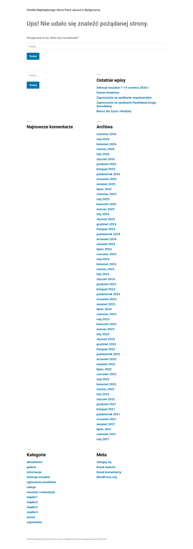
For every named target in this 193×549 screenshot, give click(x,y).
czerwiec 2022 (106, 374)
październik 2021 (108, 414)
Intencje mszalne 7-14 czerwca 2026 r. (122, 87)
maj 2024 (102, 259)
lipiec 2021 (104, 429)
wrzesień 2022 (106, 359)
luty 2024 (102, 274)
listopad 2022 (105, 349)
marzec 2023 (105, 329)
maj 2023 (102, 319)
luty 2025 (102, 214)
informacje (34, 472)
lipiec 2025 (104, 189)
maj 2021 (102, 439)
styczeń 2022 (105, 399)
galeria (31, 467)
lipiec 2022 (104, 369)
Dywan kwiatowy (107, 92)
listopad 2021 (105, 409)
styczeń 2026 (105, 159)
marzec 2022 (105, 389)
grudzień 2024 (106, 224)
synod (31, 517)
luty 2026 (102, 154)
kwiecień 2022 (106, 384)
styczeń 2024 (105, 279)
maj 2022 (102, 379)
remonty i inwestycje (41, 492)
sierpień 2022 (105, 364)
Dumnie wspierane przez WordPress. (91, 539)
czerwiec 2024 (106, 254)
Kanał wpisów (105, 467)
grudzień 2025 (106, 164)
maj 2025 (102, 199)
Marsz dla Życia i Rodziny (113, 111)
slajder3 (32, 507)
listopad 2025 (105, 169)
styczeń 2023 (105, 339)
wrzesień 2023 (106, 299)
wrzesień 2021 (106, 419)
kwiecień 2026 (106, 144)
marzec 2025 (105, 209)
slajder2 (32, 502)
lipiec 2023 (104, 309)
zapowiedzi (34, 522)
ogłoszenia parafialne (41, 482)
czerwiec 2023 (106, 314)
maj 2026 (102, 139)
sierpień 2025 (105, 184)
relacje (31, 487)
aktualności (35, 462)
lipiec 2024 (104, 249)
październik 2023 (108, 294)
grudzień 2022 (106, 344)
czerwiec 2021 (106, 434)
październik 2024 (108, 234)
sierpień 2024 (105, 244)
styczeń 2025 (105, 219)
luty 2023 (102, 334)
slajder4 (32, 512)
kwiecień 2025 (106, 204)
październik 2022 (108, 354)
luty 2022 (102, 394)
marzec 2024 (105, 269)
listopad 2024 (105, 229)
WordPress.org (106, 477)
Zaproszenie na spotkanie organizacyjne (124, 97)
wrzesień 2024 (106, 239)
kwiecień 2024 (106, 264)
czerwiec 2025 (106, 194)
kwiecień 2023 (106, 324)
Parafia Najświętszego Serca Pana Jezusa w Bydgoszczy (63, 10)
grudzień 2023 (106, 284)
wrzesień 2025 (106, 179)
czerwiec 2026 (106, 134)
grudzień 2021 (106, 404)
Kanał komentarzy (108, 472)
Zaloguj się (104, 462)
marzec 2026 (105, 149)
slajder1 (32, 497)
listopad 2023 (105, 289)
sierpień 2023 (105, 304)
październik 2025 (108, 174)
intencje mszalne (38, 477)
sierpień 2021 (105, 424)
